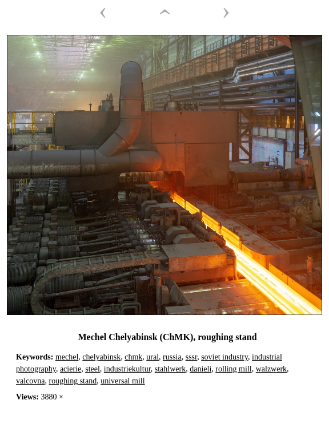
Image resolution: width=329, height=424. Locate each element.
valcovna (30, 381)
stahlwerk (170, 369)
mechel (66, 357)
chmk (133, 357)
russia (172, 357)
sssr (191, 357)
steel (92, 369)
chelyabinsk (101, 357)
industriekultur (127, 369)
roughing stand (73, 381)
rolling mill (233, 369)
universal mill (123, 381)
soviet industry (224, 357)
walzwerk (271, 369)
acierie (70, 369)
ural (152, 357)
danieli (200, 369)
